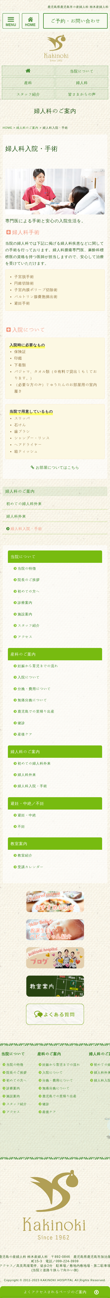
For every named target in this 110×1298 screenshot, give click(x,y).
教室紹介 (25, 855)
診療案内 (25, 602)
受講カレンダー (30, 867)
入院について (29, 677)
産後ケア (25, 734)
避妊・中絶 (27, 815)
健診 (21, 723)
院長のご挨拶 (29, 579)
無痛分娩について (32, 700)
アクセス (25, 636)
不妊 (21, 826)
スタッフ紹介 (28, 94)
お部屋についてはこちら (55, 467)
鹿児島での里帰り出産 (36, 711)
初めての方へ (29, 591)
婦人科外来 (16, 516)
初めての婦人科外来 (24, 504)
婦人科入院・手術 (26, 528)
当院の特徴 (27, 568)
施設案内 (25, 614)
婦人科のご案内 (27, 127)
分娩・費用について (34, 689)
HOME (7, 127)
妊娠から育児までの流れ (38, 666)
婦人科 (82, 83)
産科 (28, 83)
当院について (82, 71)
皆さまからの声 (82, 94)
